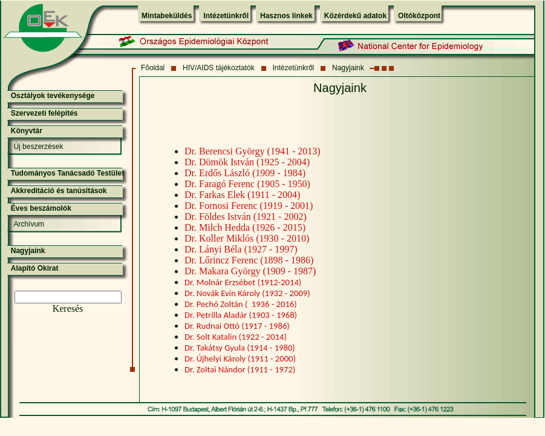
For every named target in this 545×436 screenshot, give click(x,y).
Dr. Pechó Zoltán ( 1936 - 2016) (240, 304)
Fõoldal (153, 68)
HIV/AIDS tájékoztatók (219, 68)
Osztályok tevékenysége (53, 95)
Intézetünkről (226, 16)
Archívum (28, 224)
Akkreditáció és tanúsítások (59, 191)
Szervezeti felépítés (44, 113)
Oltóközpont (419, 16)
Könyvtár (26, 131)
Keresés (68, 308)
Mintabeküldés (167, 16)
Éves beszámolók (41, 208)
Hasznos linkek (286, 16)
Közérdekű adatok (355, 16)
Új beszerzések (38, 146)
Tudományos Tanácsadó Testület (67, 173)
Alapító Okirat (35, 268)
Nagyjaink (348, 68)
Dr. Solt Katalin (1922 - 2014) (235, 336)
